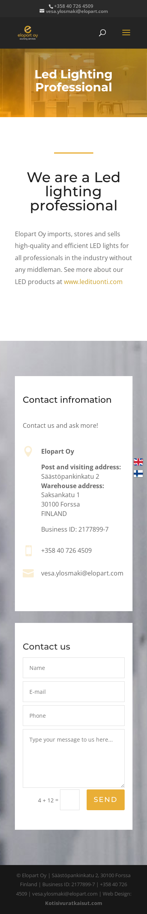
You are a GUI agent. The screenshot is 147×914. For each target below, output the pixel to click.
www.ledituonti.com (93, 281)
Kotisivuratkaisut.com (73, 903)
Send (105, 800)
